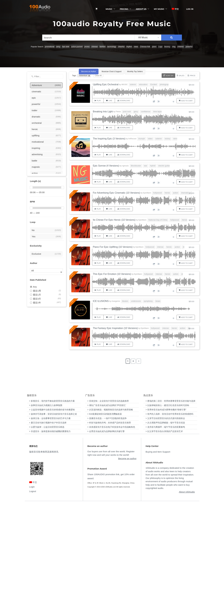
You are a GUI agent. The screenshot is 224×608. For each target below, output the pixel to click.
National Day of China (157, 220)
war (145, 166)
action (175, 193)
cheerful (121, 47)
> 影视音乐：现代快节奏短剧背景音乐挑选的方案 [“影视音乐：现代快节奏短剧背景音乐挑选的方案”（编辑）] (52, 505)
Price (192, 75)
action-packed (77, 47)
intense (160, 247)
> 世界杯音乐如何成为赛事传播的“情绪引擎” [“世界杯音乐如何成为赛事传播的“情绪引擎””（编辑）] (166, 513)
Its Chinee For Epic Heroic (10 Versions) (114, 220)
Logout (32, 595)
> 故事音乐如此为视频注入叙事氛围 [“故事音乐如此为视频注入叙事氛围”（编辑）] (45, 509)
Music (109, 9)
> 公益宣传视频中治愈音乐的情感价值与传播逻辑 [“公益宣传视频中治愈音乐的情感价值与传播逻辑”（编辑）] (52, 513)
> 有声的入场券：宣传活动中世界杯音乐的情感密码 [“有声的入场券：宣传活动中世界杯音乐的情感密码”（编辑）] (169, 518)
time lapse (157, 111)
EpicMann (147, 193)
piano (154, 47)
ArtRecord (132, 139)
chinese (94, 47)
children (180, 47)
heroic (167, 193)
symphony (148, 301)
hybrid (152, 166)
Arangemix (115, 301)
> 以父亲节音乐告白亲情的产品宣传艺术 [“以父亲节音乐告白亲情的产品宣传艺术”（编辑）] (164, 535)
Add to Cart (187, 101)
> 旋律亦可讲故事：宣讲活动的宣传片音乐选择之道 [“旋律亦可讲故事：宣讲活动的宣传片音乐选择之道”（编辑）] (53, 518)
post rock (127, 111)
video (150, 138)
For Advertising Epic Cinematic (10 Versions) (116, 192)
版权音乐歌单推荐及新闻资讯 (43, 555)
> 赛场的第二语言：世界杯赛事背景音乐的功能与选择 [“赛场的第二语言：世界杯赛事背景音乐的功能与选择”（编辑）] (170, 505)
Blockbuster (136, 166)
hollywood (157, 193)
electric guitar (164, 166)
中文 (175, 9)
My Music (159, 9)
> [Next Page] (138, 361)
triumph (141, 138)
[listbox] (147, 38)
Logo (160, 47)
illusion (125, 301)
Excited (153, 84)
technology (111, 47)
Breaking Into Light (103, 111)
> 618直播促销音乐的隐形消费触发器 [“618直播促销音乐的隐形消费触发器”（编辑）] (104, 518)
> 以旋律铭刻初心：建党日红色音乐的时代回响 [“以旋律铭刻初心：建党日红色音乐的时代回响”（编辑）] (167, 509)
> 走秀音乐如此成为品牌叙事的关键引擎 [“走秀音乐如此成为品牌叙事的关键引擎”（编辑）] (106, 535)
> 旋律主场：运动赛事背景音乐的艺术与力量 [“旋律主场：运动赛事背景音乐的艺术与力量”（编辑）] (50, 522)
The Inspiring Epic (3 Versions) (109, 138)
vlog (173, 47)
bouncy (167, 47)
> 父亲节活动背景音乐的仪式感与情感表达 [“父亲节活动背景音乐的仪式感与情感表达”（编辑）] (165, 522)
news (136, 47)
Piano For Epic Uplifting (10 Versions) (113, 247)
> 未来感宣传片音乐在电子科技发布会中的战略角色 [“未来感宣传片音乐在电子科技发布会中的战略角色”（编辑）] (111, 531)
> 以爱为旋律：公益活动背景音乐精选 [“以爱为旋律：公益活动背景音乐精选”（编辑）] (46, 531)
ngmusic (125, 166)
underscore (136, 301)
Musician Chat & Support (111, 71)
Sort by (170, 75)
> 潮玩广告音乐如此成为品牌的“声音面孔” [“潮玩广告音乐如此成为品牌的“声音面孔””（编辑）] (106, 509)
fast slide (65, 47)
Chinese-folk (145, 47)
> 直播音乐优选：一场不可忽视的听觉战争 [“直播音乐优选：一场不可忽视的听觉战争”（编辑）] (107, 522)
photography (165, 84)
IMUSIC (124, 84)
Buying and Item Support (158, 555)
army (58, 47)
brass (158, 301)
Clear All (98, 76)
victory (167, 138)
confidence (145, 111)
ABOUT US (141, 9)
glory (136, 111)
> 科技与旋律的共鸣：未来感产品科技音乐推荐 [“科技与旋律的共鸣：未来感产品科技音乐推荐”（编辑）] (109, 526)
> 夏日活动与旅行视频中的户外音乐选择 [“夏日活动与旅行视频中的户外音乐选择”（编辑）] (47, 526)
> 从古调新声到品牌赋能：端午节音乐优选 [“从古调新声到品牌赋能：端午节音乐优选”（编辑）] (165, 526)
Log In (189, 9)
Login (32, 590)
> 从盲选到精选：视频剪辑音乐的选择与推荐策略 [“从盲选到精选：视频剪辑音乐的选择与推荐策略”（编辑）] (110, 513)
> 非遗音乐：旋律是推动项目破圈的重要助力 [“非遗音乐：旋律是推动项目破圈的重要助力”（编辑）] (50, 535)
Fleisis (118, 112)
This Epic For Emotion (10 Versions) (112, 274)
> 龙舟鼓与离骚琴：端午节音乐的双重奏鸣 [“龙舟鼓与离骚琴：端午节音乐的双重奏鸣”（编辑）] (165, 531)
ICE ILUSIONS (101, 301)
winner (176, 138)
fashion (103, 47)
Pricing (124, 9)
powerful (189, 47)
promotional (49, 47)
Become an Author (88, 71)
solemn (133, 84)
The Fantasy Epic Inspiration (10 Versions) (115, 328)
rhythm (129, 47)
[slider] (31, 187)
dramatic (185, 193)
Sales (181, 75)
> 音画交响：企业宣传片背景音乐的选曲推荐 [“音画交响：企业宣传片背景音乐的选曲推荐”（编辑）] (108, 505)
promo (87, 47)
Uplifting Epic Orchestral (105, 84)
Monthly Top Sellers (135, 71)
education (143, 84)
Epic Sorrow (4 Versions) (106, 165)
